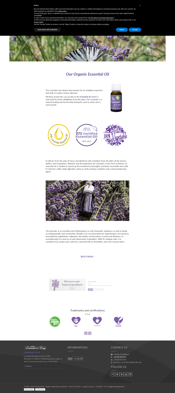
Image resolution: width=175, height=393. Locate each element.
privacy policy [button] (38, 22)
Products (28, 366)
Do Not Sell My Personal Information (101, 18)
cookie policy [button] (62, 11)
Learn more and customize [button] (47, 29)
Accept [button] (135, 29)
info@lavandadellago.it (121, 354)
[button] (140, 5)
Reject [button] (122, 29)
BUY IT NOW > (87, 256)
